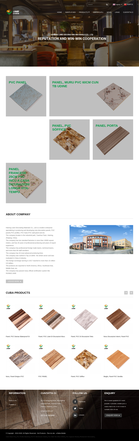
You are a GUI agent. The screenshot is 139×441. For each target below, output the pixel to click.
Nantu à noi (70, 12)
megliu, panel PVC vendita (113, 376)
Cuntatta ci (128, 12)
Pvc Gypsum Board (72, 437)
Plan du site (51, 433)
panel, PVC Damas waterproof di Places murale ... (18, 337)
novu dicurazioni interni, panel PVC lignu (116, 337)
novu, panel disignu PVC (15, 376)
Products (84, 12)
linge (117, 12)
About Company (18, 214)
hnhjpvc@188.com (47, 411)
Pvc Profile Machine (23, 437)
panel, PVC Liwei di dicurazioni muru (51, 336)
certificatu (98, 12)
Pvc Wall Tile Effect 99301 (56, 437)
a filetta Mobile (61, 433)
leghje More (13, 281)
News (109, 12)
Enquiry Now (112, 415)
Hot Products (41, 433)
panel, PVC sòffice (77, 376)
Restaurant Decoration (87, 437)
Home (59, 12)
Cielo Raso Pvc (11, 437)
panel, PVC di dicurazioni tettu (82, 336)
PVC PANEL (42, 376)
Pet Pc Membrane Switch (39, 437)
